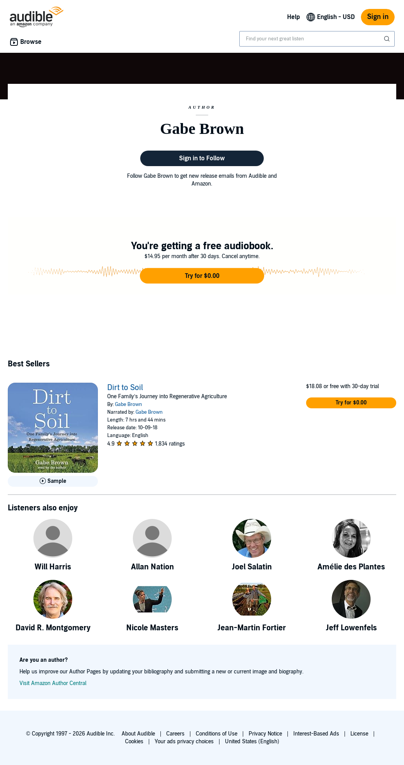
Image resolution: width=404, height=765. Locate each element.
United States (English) (252, 741)
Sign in (377, 17)
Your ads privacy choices (184, 741)
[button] (202, 276)
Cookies (134, 741)
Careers (175, 733)
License (359, 733)
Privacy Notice (265, 733)
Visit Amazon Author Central (52, 683)
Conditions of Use (216, 733)
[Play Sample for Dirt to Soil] (53, 481)
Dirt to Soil (125, 387)
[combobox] (317, 39)
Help (293, 17)
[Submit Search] (388, 39)
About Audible (138, 733)
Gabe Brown (128, 404)
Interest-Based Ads (316, 733)
